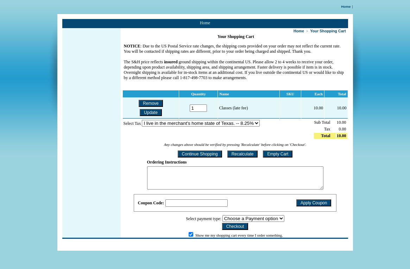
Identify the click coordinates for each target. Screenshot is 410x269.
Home (346, 6)
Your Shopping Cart (328, 31)
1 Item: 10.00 (338, 21)
